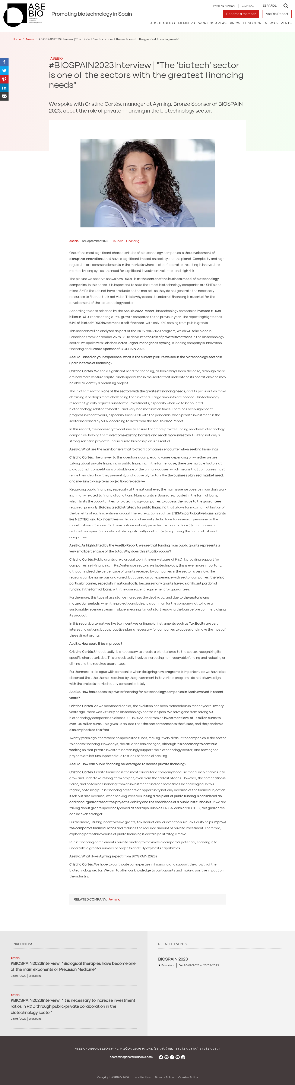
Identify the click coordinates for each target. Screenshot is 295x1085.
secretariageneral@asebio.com (131, 1057)
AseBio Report (277, 14)
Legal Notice (141, 1077)
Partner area (224, 5)
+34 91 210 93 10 (185, 1048)
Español (269, 5)
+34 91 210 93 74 (209, 1048)
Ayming (114, 899)
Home (17, 39)
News (30, 39)
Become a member (241, 14)
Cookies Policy (188, 1077)
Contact (249, 5)
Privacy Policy (164, 1077)
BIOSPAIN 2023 (173, 959)
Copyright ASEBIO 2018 (113, 1077)
